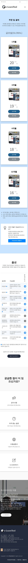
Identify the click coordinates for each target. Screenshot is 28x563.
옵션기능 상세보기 (14, 356)
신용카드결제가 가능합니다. (9, 550)
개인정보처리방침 (11, 559)
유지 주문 (14, 72)
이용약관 (19, 559)
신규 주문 (14, 68)
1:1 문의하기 (6, 514)
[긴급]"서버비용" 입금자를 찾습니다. (11, 549)
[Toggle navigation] (25, 7)
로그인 (4, 1)
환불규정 (25, 559)
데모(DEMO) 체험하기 (17, 240)
